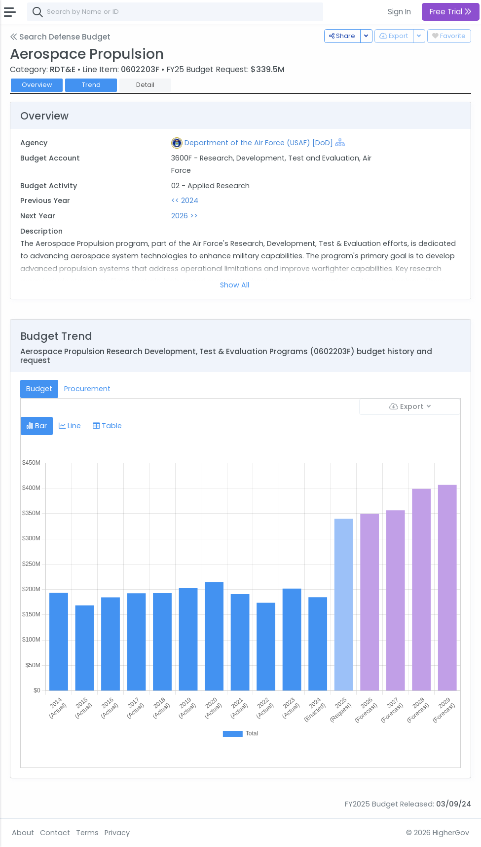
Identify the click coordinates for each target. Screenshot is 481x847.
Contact (55, 833)
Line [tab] (70, 426)
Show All (234, 285)
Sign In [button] (399, 11)
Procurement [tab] (87, 389)
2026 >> (184, 216)
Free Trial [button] (451, 11)
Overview (37, 85)
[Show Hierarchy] (340, 142)
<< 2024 (184, 200)
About (23, 833)
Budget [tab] (39, 389)
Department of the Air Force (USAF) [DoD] (259, 143)
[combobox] (175, 11)
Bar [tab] (37, 426)
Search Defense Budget (60, 37)
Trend (91, 85)
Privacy (117, 833)
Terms (87, 833)
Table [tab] (107, 426)
